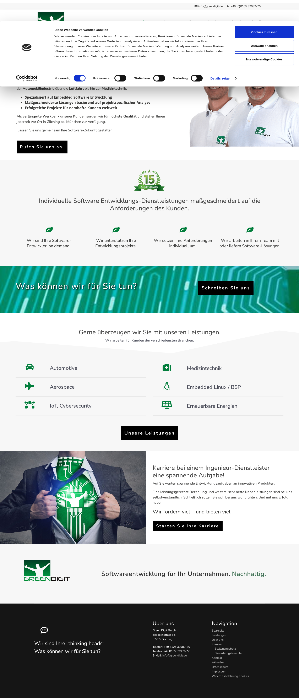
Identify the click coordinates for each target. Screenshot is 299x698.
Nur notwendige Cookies (264, 38)
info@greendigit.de (174, 652)
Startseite (218, 627)
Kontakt (217, 655)
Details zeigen (220, 57)
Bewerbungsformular (229, 650)
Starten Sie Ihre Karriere (187, 523)
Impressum (219, 668)
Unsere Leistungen (149, 430)
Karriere (217, 641)
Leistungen (219, 632)
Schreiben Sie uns (226, 285)
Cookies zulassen (264, 11)
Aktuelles (218, 659)
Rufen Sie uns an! (42, 144)
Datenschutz (220, 664)
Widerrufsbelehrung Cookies (230, 673)
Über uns (218, 637)
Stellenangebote (225, 646)
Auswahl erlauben (264, 24)
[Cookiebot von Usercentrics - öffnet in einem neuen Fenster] (27, 57)
